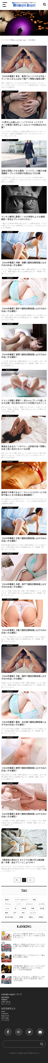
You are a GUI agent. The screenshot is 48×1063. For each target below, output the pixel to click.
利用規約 (4, 1000)
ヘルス (7, 908)
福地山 (31, 917)
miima (3, 1011)
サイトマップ (5, 1004)
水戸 (14, 912)
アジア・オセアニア (21, 899)
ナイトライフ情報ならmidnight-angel (13, 40)
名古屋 (42, 908)
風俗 (34, 899)
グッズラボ (5, 1020)
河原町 (21, 917)
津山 (23, 912)
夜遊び (7, 899)
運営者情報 (5, 997)
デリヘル (8, 904)
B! (18, 1032)
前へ (17, 880)
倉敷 (6, 912)
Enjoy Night (5, 1018)
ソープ (18, 904)
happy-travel (5, 1016)
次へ (30, 880)
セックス (33, 912)
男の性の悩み (9, 917)
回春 (32, 908)
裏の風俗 (32, 40)
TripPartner (4, 1013)
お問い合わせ (5, 1002)
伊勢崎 (41, 917)
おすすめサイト (8, 1008)
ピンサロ (41, 904)
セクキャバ (29, 904)
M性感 (24, 908)
